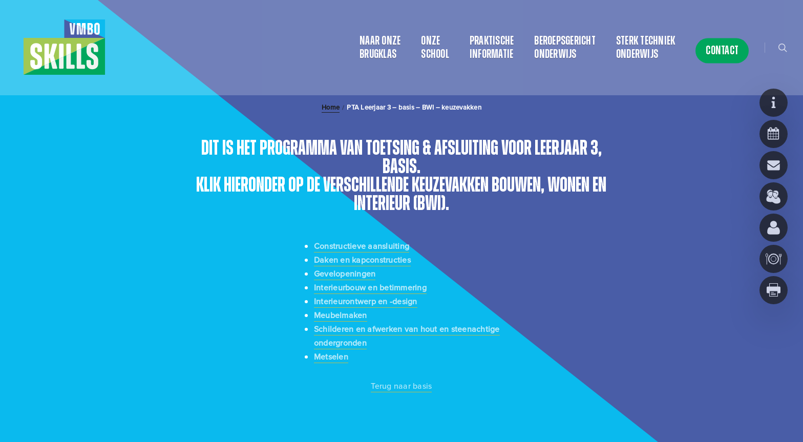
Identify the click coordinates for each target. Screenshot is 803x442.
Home (331, 107)
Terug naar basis (401, 386)
